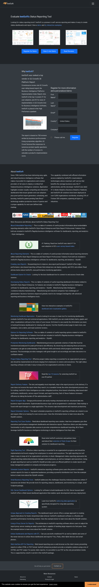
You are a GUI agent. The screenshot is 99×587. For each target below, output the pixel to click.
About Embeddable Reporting (21, 225)
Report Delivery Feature (19, 384)
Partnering (23, 579)
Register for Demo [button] (30, 51)
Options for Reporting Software (22, 332)
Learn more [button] (53, 584)
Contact (49, 577)
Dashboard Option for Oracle (21, 275)
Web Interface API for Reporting (22, 544)
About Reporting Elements (20, 254)
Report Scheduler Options (20, 411)
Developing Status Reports (20, 282)
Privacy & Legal (49, 579)
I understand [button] (91, 584)
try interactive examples (53, 25)
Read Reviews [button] (69, 51)
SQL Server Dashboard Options (22, 490)
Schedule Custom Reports (20, 469)
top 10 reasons (53, 374)
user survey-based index (65, 246)
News (76, 577)
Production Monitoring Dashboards (23, 343)
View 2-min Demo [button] (49, 51)
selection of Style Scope (61, 441)
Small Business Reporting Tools (22, 480)
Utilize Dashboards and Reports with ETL (25, 534)
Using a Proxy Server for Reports (22, 523)
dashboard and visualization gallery (54, 309)
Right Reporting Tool (18, 450)
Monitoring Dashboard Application (23, 316)
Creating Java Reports (18, 264)
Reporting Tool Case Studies (21, 421)
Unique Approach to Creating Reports (24, 513)
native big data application (66, 501)
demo (39, 25)
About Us (23, 577)
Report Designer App (18, 401)
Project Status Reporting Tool (21, 359)
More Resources (49, 574)
